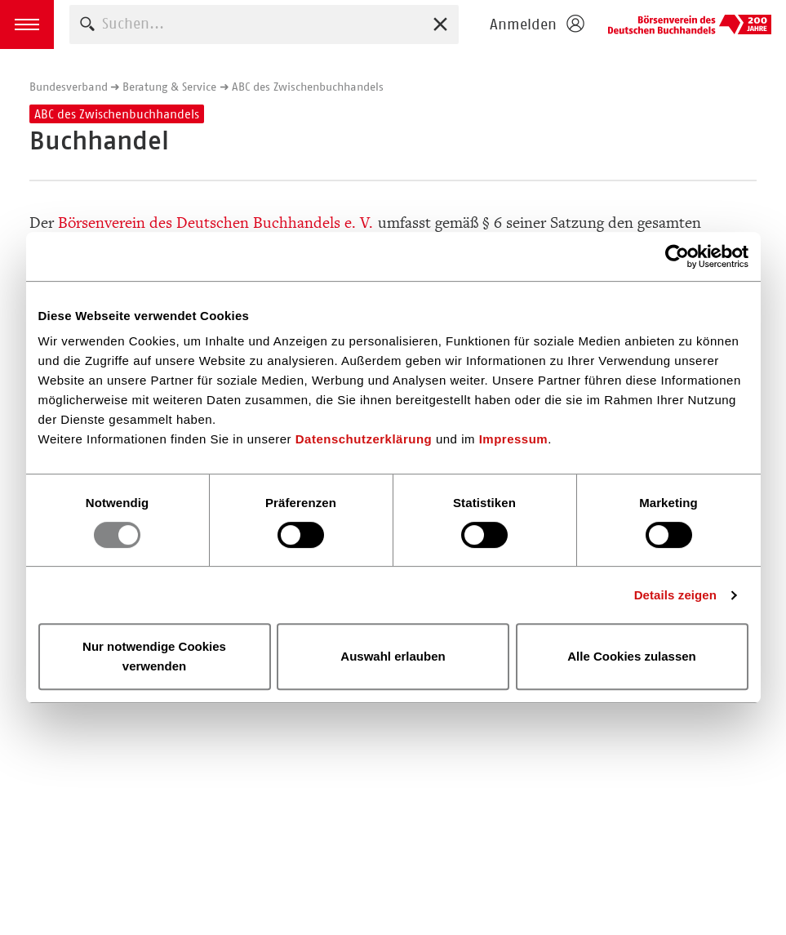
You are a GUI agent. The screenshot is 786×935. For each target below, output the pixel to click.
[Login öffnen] (536, 24)
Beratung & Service (169, 86)
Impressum (513, 439)
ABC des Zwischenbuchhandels (308, 86)
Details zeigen (675, 595)
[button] (27, 24)
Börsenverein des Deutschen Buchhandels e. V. (689, 24)
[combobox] (264, 24)
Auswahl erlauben (392, 656)
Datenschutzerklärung (364, 439)
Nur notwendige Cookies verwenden (154, 656)
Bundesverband (68, 86)
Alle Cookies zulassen (631, 656)
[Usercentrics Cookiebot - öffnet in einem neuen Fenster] (677, 256)
